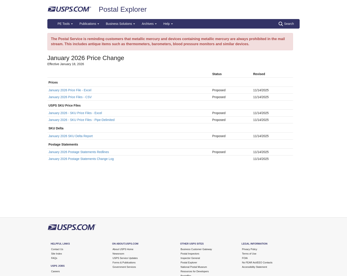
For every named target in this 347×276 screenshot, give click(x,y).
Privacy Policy (249, 249)
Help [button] (168, 23)
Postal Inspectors (190, 253)
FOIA (245, 258)
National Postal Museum (194, 267)
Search (286, 24)
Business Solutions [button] (120, 23)
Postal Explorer (123, 9)
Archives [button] (149, 23)
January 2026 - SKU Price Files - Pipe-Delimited (81, 120)
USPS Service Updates (125, 258)
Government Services (124, 267)
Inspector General (190, 258)
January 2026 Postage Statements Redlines (78, 152)
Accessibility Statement (254, 267)
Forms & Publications (124, 262)
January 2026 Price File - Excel (69, 90)
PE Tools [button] (65, 23)
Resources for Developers (195, 271)
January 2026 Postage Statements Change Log (81, 159)
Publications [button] (89, 23)
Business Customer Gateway (196, 249)
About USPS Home (123, 249)
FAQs (54, 258)
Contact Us (57, 249)
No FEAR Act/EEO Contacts (257, 262)
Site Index (56, 253)
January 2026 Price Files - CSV (70, 97)
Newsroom (118, 253)
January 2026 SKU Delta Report (70, 136)
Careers (55, 271)
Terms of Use (249, 253)
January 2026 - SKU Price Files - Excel (75, 113)
